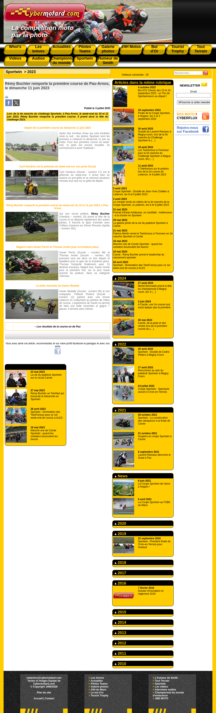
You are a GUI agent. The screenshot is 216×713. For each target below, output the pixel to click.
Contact (49, 698)
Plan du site (44, 692)
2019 (120, 534)
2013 (120, 633)
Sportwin (14, 72)
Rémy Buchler (100, 213)
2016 (120, 583)
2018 (120, 563)
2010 (120, 664)
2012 (120, 643)
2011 (120, 653)
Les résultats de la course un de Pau (59, 326)
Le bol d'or (97, 692)
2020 (120, 523)
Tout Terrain (162, 680)
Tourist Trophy (99, 695)
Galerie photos (99, 686)
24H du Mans (98, 689)
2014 (120, 622)
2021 (120, 410)
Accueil (38, 698)
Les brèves (97, 677)
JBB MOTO (161, 698)
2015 (120, 612)
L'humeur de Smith (166, 677)
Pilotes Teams (99, 683)
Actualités (97, 680)
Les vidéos (161, 686)
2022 (120, 344)
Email (193, 91)
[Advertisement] (193, 199)
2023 (31, 72)
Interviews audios (165, 689)
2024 (120, 278)
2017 (120, 573)
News (121, 476)
